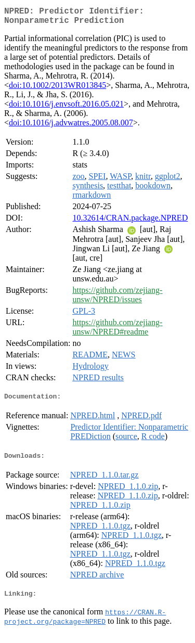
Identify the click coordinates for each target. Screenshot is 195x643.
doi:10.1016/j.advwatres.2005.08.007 (71, 126)
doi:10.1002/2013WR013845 (57, 89)
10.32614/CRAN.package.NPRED (130, 221)
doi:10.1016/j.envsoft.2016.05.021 (66, 108)
